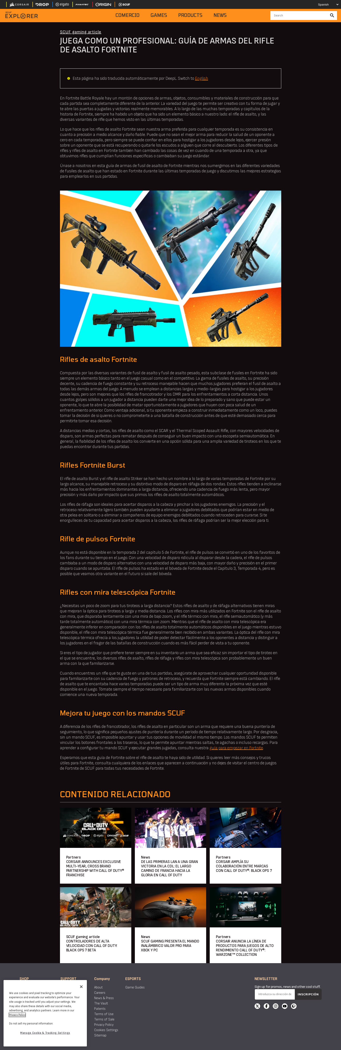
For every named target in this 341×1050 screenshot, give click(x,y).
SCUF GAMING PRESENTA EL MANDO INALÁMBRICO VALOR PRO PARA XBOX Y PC (170, 945)
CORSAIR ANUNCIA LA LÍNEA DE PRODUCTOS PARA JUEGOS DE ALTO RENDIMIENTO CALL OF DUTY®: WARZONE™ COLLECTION (245, 948)
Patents (100, 1009)
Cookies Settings (106, 1030)
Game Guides (135, 987)
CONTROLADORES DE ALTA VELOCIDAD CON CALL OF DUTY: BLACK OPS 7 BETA (92, 945)
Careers (99, 993)
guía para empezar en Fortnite (236, 748)
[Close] (81, 987)
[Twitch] (294, 1006)
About (98, 987)
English (201, 78)
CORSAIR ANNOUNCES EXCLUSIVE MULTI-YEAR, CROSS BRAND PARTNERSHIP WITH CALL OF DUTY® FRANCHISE (95, 868)
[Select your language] (324, 4)
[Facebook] (266, 1006)
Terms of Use (104, 1014)
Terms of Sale (104, 1019)
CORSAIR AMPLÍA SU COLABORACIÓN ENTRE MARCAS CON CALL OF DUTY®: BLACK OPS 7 (244, 866)
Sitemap (100, 1035)
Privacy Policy (104, 1025)
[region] (45, 1013)
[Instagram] (275, 1006)
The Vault (101, 1003)
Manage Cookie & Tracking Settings (45, 1033)
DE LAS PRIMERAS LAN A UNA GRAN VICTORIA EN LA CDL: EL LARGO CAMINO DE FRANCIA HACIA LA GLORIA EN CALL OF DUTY (169, 868)
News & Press (104, 998)
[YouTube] (284, 1006)
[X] (257, 1006)
